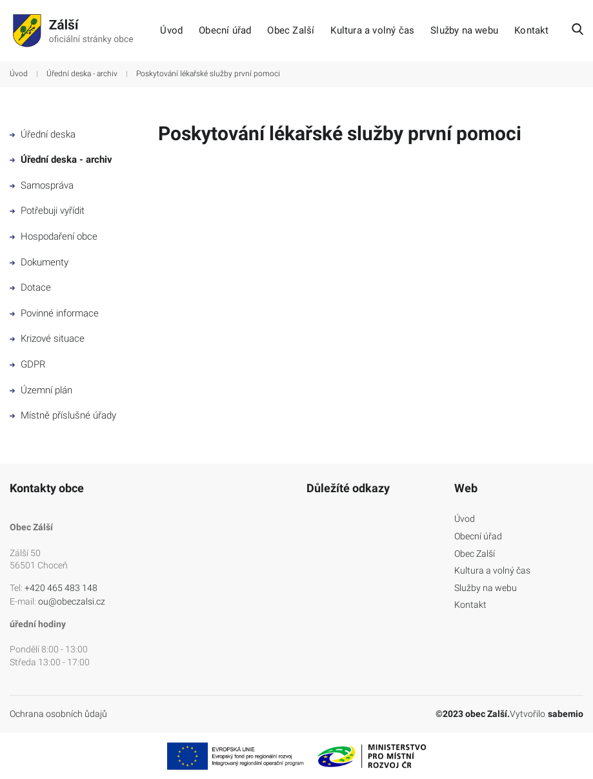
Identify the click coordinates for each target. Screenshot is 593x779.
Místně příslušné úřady (63, 415)
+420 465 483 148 (61, 588)
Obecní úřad (225, 31)
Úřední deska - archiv (81, 73)
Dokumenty (39, 262)
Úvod (171, 31)
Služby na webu (464, 31)
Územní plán (41, 390)
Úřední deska (42, 134)
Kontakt (531, 31)
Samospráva (42, 185)
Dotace (30, 287)
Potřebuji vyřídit (47, 210)
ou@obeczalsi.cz (71, 601)
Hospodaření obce (53, 236)
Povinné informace (54, 313)
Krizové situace (47, 338)
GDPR (28, 364)
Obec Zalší (290, 31)
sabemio (565, 714)
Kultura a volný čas (372, 31)
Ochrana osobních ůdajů (58, 714)
